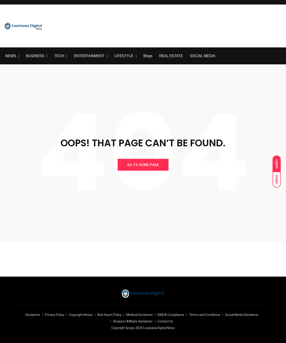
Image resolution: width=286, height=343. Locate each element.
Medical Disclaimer (139, 315)
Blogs (147, 56)
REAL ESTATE (171, 56)
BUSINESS (35, 56)
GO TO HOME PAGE (143, 164)
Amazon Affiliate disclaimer (133, 321)
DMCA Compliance (171, 315)
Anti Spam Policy (109, 315)
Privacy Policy (54, 315)
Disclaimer (32, 315)
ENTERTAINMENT (89, 56)
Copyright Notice (81, 315)
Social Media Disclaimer (242, 315)
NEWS (10, 56)
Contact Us (165, 321)
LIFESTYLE (123, 56)
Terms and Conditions (204, 315)
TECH (59, 56)
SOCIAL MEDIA (202, 56)
